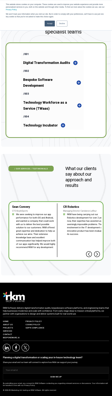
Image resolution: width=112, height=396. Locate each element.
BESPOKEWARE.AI (11, 337)
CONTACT (7, 334)
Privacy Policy (34, 321)
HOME (5, 321)
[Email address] (56, 370)
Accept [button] (49, 24)
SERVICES (7, 331)
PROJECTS (8, 328)
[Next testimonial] (97, 254)
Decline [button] (62, 24)
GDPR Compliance (35, 328)
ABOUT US (8, 324)
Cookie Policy (33, 324)
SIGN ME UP (56, 377)
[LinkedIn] (6, 347)
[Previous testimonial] (89, 254)
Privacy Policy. (11, 10)
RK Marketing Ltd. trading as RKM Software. (25, 390)
